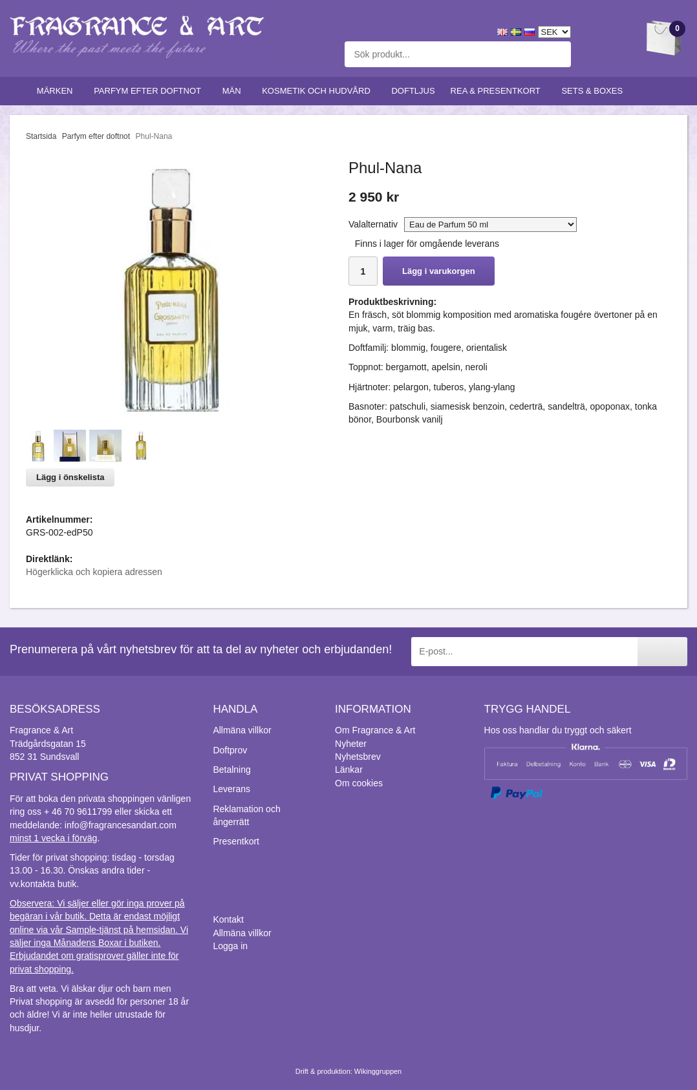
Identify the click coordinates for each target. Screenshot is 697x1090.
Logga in (230, 946)
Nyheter (351, 744)
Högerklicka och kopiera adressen (94, 572)
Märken (57, 91)
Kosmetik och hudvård (319, 91)
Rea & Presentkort (498, 91)
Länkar (349, 769)
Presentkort (236, 841)
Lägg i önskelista (70, 477)
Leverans (231, 789)
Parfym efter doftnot (150, 91)
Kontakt (228, 919)
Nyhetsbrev (358, 756)
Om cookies (359, 783)
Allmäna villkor (242, 730)
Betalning (231, 769)
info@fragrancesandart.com (121, 825)
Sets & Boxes (594, 91)
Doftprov (230, 750)
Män (234, 91)
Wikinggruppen (378, 1071)
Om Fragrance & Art (375, 730)
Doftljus (412, 91)
